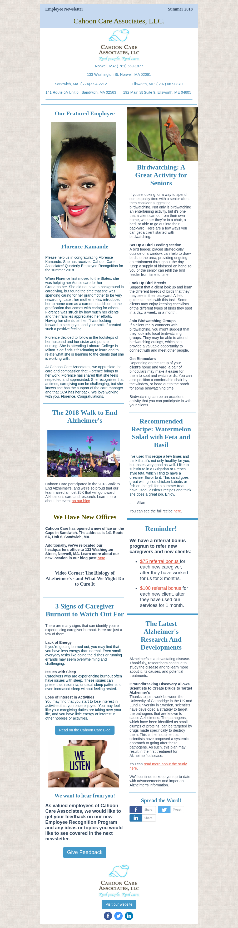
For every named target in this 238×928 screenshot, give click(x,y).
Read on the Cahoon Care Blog (84, 730)
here (101, 558)
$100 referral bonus (160, 588)
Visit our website (119, 904)
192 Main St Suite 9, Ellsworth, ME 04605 (157, 92)
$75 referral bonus (160, 561)
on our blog (81, 501)
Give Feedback (85, 852)
